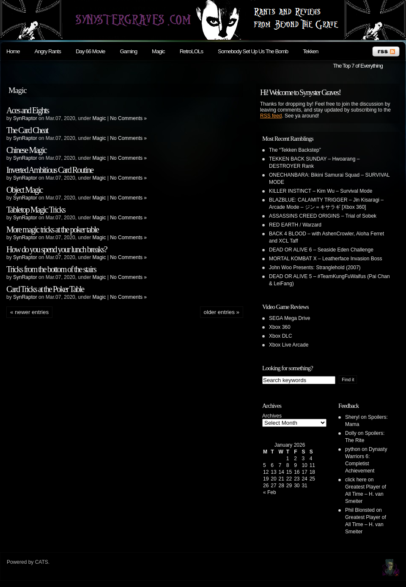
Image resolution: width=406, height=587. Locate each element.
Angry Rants (48, 51)
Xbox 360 (280, 327)
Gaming (128, 51)
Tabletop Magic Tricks (35, 209)
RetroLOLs (191, 51)
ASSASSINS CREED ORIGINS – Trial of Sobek (322, 216)
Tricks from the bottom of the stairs (51, 269)
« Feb (269, 492)
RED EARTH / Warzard (295, 225)
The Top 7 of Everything (358, 66)
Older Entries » (221, 312)
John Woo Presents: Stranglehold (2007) (315, 267)
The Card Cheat (27, 130)
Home (13, 51)
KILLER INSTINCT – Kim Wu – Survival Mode (320, 191)
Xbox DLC (280, 336)
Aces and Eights (27, 110)
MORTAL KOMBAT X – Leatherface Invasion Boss (325, 259)
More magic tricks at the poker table (52, 229)
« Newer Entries (29, 312)
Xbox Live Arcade (288, 345)
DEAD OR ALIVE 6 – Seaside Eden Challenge (321, 250)
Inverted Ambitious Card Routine (49, 170)
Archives (272, 416)
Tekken (310, 51)
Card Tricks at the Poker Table (45, 289)
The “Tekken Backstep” (295, 150)
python (352, 449)
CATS (41, 562)
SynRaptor (25, 118)
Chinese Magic (26, 150)
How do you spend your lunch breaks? (56, 249)
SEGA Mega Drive (289, 318)
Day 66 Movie (90, 51)
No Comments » (128, 118)
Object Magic (24, 189)
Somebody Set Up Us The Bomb (253, 51)
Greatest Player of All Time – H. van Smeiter (365, 494)
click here (356, 480)
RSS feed (271, 116)
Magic (158, 51)
